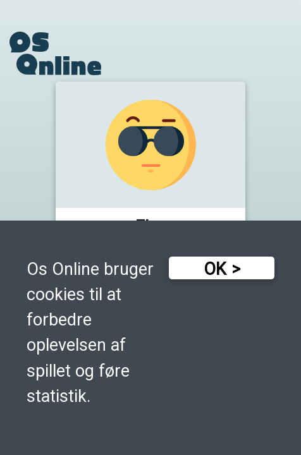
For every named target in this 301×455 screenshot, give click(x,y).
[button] (150, 164)
